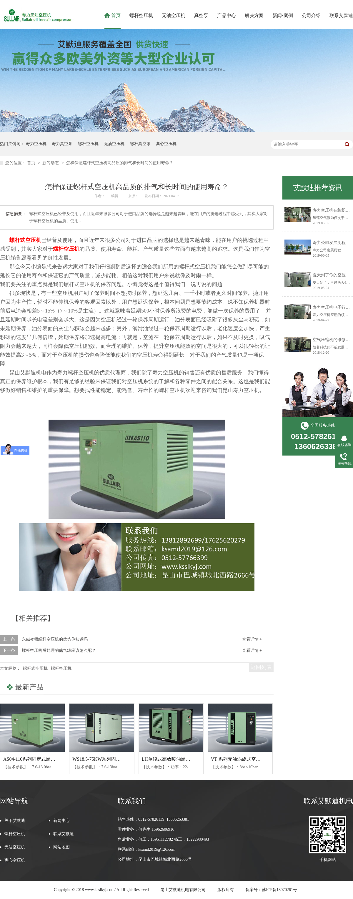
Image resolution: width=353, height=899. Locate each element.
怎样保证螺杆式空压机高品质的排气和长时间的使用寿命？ (119, 163)
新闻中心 (61, 821)
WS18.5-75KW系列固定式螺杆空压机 (110, 759)
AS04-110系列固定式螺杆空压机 (36, 759)
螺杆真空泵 (140, 144)
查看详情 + (252, 639)
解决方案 (254, 15)
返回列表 (261, 667)
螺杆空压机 (141, 15)
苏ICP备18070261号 (279, 890)
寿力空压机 (36, 144)
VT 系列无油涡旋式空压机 (238, 759)
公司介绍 (311, 15)
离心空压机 (166, 144)
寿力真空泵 (62, 144)
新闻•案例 (282, 15)
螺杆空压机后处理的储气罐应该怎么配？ (59, 650)
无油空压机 (173, 15)
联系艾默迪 (341, 15)
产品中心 (226, 15)
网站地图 (61, 847)
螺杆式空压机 (25, 240)
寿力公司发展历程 (329, 242)
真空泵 (201, 15)
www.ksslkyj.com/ (100, 890)
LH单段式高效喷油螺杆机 (168, 759)
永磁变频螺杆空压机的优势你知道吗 (55, 639)
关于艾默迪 (14, 821)
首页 (116, 15)
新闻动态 (51, 163)
